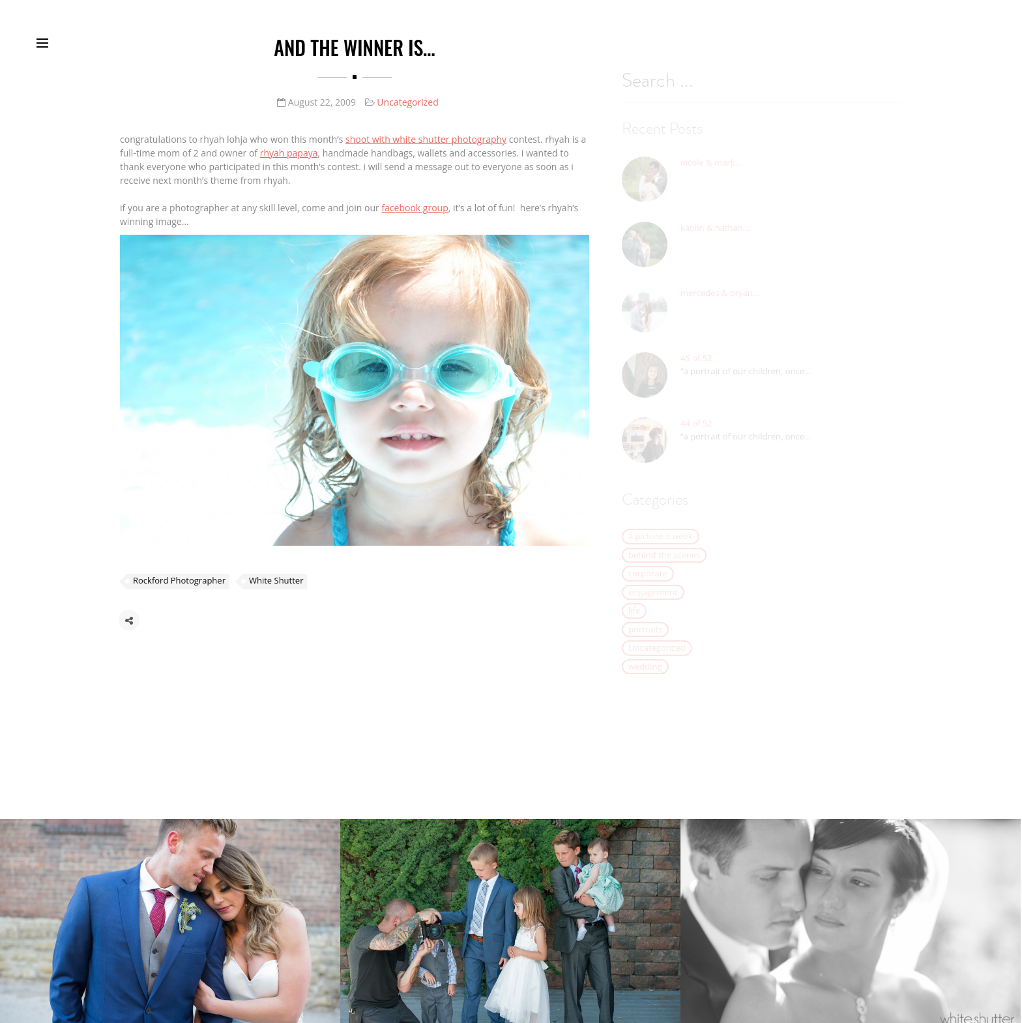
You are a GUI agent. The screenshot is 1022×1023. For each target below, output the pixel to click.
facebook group (414, 208)
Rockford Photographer (179, 583)
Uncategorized (407, 102)
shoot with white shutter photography (425, 140)
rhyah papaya (289, 153)
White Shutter (276, 583)
